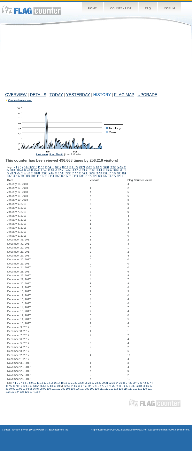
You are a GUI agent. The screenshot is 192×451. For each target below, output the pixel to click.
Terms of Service (20, 429)
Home (92, 8)
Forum (169, 8)
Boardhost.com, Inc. (58, 429)
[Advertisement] (96, 60)
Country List (120, 8)
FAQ (148, 8)
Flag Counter (31, 10)
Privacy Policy (37, 429)
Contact (6, 429)
